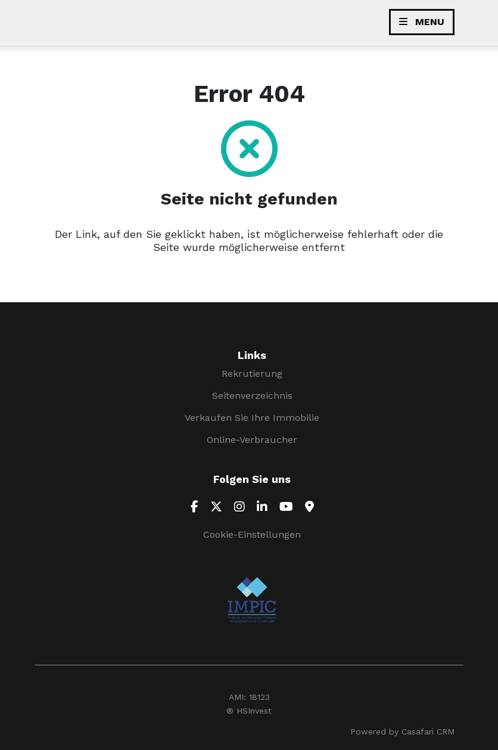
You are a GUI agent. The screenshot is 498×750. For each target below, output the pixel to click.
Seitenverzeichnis (252, 395)
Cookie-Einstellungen (252, 534)
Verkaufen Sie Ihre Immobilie (252, 417)
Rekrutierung (252, 373)
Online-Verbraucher (252, 439)
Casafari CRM (428, 731)
